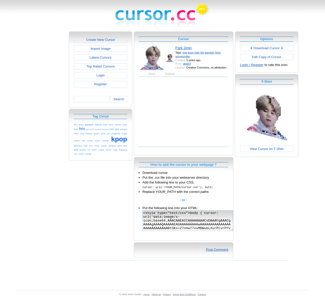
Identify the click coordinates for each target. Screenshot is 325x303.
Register (100, 84)
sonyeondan (182, 56)
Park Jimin (183, 48)
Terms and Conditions (184, 298)
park (197, 52)
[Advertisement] (47, 107)
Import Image (100, 48)
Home (146, 298)
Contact (202, 298)
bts (202, 52)
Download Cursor (266, 48)
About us (156, 298)
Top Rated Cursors (101, 66)
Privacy (167, 298)
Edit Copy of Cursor (266, 57)
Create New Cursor (100, 40)
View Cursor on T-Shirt (267, 149)
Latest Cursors (100, 57)
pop (185, 52)
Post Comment (217, 253)
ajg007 (187, 63)
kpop (191, 52)
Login (100, 75)
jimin (218, 52)
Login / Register (252, 65)
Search (118, 99)
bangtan (209, 52)
